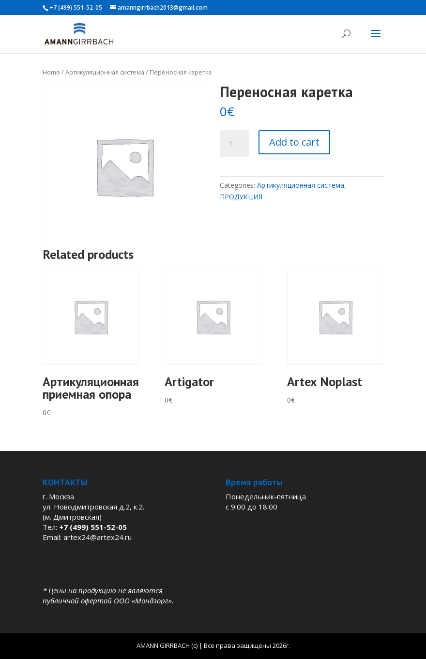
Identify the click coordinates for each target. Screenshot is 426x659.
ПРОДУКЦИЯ (241, 196)
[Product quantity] (234, 143)
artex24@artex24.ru (97, 537)
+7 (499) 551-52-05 (75, 7)
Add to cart (294, 142)
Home (51, 72)
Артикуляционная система (104, 72)
